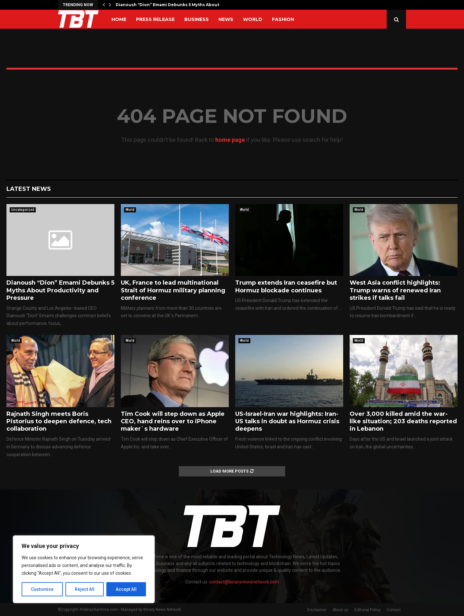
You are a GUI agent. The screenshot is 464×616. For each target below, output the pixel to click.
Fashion (283, 19)
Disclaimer (316, 610)
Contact (394, 610)
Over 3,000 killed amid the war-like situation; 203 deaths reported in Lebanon (403, 421)
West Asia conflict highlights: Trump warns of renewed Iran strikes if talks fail (395, 290)
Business (196, 19)
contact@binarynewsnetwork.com (244, 581)
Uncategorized (22, 209)
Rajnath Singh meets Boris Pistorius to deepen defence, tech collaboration (58, 421)
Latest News (28, 188)
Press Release (155, 19)
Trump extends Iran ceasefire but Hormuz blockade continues (286, 286)
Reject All (85, 589)
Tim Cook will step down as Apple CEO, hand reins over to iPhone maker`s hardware (173, 421)
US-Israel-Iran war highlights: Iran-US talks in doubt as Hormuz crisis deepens (287, 421)
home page (230, 139)
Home (118, 19)
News (225, 19)
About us (340, 610)
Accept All (126, 589)
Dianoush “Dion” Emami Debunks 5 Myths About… (169, 4)
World (252, 19)
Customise (42, 589)
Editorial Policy (367, 610)
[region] (84, 569)
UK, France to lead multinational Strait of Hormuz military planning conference (173, 290)
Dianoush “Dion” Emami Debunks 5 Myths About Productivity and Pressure (60, 290)
